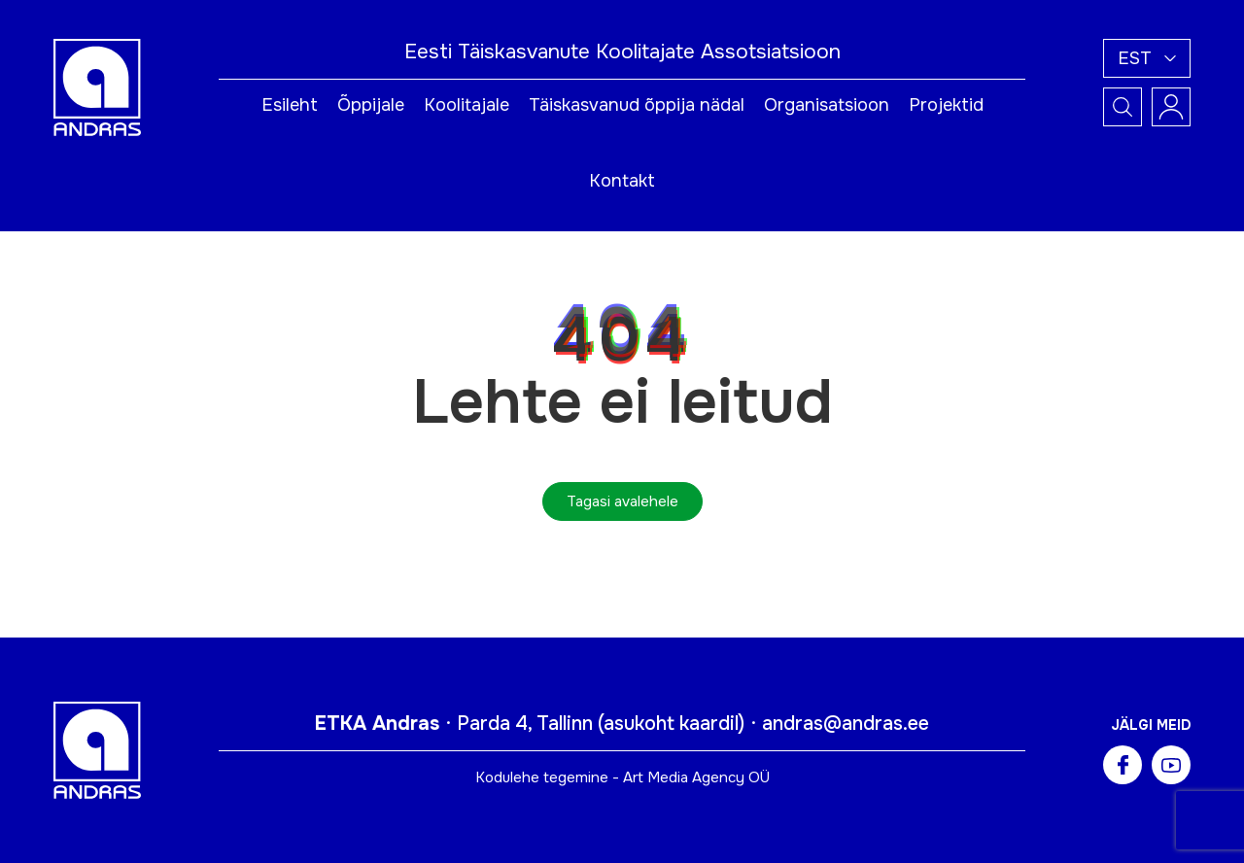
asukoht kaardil (671, 723)
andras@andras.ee (845, 723)
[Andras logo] (97, 86)
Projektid (946, 105)
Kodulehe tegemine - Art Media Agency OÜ (622, 777)
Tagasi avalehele (622, 501)
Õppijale (370, 105)
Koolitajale (466, 105)
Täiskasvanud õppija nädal (636, 105)
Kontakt (622, 180)
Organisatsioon (826, 105)
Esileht (289, 105)
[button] (1147, 58)
